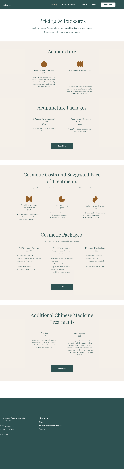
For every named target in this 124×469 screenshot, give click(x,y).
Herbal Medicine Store (50, 425)
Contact (43, 429)
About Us (43, 418)
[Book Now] (108, 5)
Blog (41, 422)
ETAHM (7, 4)
